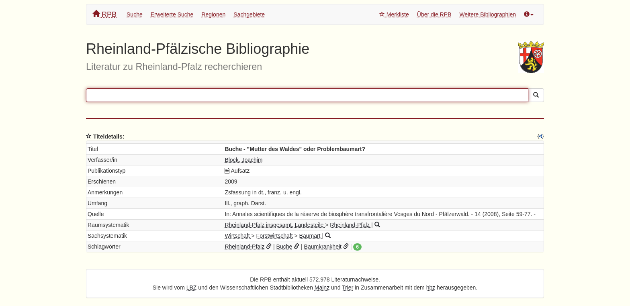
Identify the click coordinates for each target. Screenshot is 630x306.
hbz (431, 287)
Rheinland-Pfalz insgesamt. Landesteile (275, 225)
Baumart (310, 236)
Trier (347, 287)
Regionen (213, 14)
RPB (104, 14)
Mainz (322, 287)
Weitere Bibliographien (487, 14)
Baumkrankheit (323, 246)
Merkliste (394, 14)
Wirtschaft (238, 236)
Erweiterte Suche (172, 14)
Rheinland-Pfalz (350, 225)
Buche (284, 246)
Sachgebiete (249, 14)
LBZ (191, 287)
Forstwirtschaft (275, 236)
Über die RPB (434, 14)
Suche (135, 14)
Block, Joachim (243, 160)
